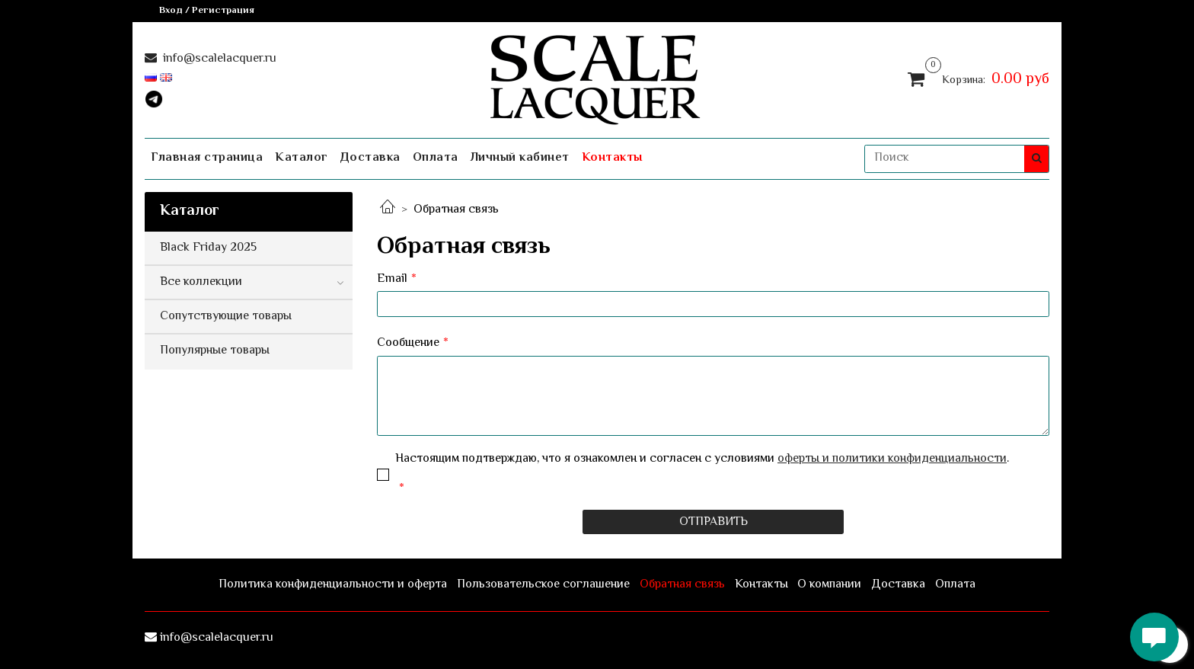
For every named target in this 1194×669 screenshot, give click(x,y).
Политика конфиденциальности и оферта (333, 584)
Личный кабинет (520, 158)
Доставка (370, 158)
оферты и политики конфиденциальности (892, 459)
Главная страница (207, 158)
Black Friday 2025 (208, 248)
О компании (829, 584)
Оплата (435, 158)
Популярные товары (215, 350)
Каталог (301, 158)
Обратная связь (682, 584)
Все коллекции (201, 282)
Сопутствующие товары (226, 316)
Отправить (713, 522)
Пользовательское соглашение (543, 584)
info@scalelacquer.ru (218, 59)
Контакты (612, 158)
